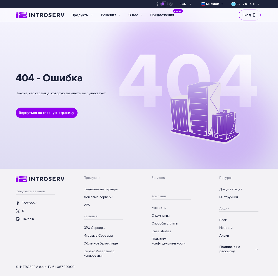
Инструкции (228, 197)
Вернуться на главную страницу (46, 113)
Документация (230, 189)
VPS (87, 205)
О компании (161, 215)
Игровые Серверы (98, 235)
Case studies (161, 231)
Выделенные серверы (101, 189)
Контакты (159, 208)
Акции (224, 235)
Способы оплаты (165, 223)
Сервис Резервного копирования (99, 253)
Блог (223, 220)
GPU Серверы (94, 228)
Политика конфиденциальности (168, 241)
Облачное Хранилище (101, 243)
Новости (226, 228)
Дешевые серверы (98, 197)
